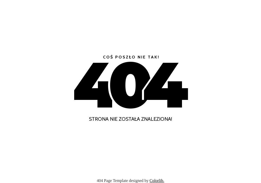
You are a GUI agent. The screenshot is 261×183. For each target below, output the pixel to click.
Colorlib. (157, 180)
